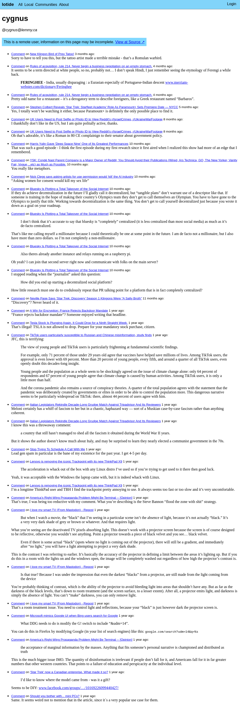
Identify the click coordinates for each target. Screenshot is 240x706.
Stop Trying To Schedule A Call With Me (57, 449)
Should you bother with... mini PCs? (54, 696)
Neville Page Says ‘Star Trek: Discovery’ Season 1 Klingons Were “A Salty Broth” (86, 298)
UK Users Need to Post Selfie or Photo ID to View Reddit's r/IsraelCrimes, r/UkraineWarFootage (96, 119)
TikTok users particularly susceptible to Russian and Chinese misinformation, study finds (91, 335)
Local (28, 5)
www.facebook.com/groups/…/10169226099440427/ (79, 688)
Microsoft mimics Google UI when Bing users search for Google (74, 615)
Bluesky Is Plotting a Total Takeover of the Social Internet (69, 189)
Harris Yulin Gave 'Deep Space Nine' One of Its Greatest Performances (79, 143)
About (64, 5)
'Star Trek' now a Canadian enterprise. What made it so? (69, 672)
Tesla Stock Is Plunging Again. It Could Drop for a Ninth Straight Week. (79, 323)
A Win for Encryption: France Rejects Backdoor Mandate (69, 310)
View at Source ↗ (130, 42)
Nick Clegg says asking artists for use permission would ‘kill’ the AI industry (81, 176)
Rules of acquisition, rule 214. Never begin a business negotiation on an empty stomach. (91, 66)
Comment (18, 54)
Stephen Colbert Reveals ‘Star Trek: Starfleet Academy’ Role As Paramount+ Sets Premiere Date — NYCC (104, 107)
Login (231, 4)
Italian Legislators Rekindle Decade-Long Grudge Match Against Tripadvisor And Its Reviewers (95, 404)
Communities (46, 5)
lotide (8, 4)
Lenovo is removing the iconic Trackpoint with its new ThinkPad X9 (76, 461)
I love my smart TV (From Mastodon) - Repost (62, 510)
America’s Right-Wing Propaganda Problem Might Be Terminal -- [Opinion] (81, 497)
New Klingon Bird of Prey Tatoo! (52, 54)
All (20, 5)
